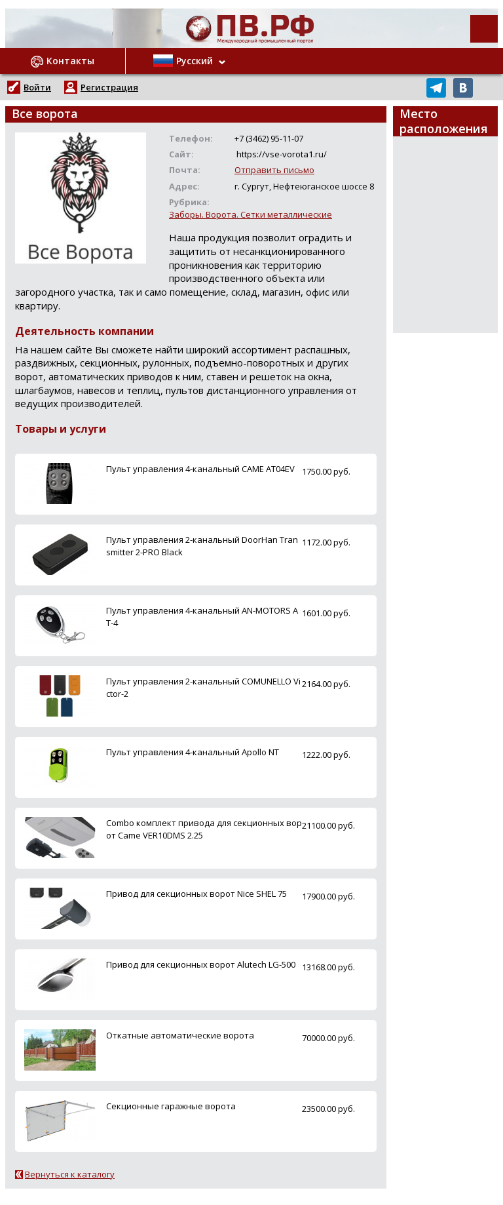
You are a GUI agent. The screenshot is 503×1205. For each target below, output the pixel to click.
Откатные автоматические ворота (180, 1035)
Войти (37, 87)
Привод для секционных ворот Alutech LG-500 (200, 964)
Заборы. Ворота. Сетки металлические (250, 214)
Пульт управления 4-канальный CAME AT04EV (200, 469)
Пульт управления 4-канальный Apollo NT (192, 752)
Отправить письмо (274, 170)
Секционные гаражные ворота (171, 1106)
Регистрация (109, 87)
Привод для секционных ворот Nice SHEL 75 (196, 893)
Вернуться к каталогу (70, 1174)
